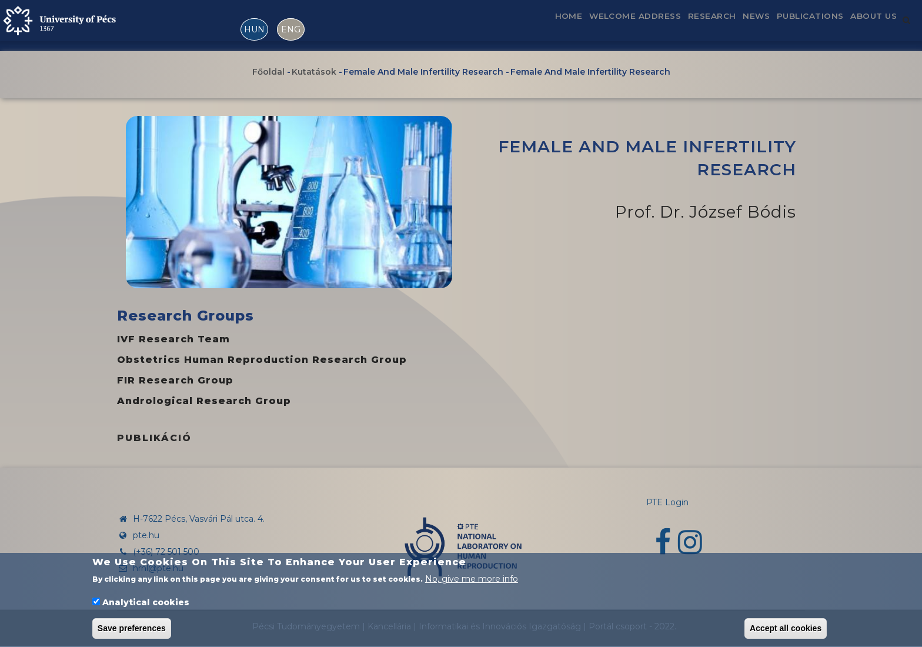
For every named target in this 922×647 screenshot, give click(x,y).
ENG (290, 29)
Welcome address (591, 25)
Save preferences (132, 631)
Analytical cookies (145, 604)
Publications (795, 25)
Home (515, 25)
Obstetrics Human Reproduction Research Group (262, 359)
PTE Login (667, 502)
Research (679, 25)
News (732, 25)
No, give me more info (471, 581)
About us (868, 25)
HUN (254, 29)
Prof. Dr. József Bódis (705, 212)
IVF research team (173, 339)
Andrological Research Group (204, 400)
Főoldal (268, 72)
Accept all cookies (785, 631)
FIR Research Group (175, 380)
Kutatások (314, 72)
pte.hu (146, 535)
